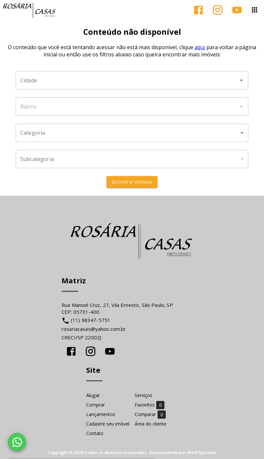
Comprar (95, 405)
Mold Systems (202, 452)
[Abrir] (241, 80)
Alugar (93, 395)
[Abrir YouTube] (237, 10)
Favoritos (149, 405)
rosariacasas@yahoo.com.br (94, 329)
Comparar (150, 414)
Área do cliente (150, 424)
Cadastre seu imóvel (107, 424)
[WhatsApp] (17, 442)
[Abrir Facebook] (198, 10)
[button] (132, 133)
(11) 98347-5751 (90, 320)
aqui (200, 47)
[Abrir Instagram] (217, 10)
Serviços (143, 395)
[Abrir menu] (254, 10)
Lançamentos (100, 414)
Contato (95, 433)
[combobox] (132, 80)
